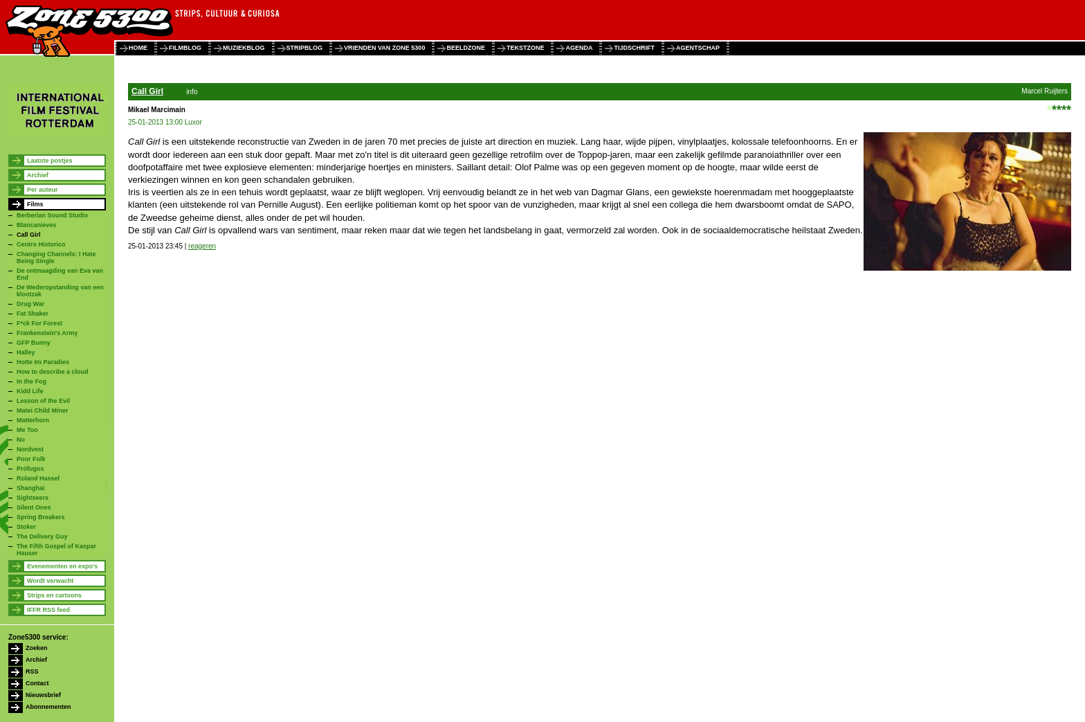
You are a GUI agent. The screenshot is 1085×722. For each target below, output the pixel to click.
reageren (202, 246)
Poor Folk (31, 458)
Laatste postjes (50, 160)
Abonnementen (48, 706)
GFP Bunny (34, 342)
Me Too (27, 429)
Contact (37, 683)
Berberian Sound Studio (52, 215)
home (138, 47)
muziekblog (244, 47)
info (191, 92)
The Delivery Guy (42, 536)
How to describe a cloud (53, 371)
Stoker (26, 526)
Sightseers (32, 497)
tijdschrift (634, 47)
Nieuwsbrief (43, 695)
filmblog (185, 47)
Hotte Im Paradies (43, 362)
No (21, 439)
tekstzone (526, 47)
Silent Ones (34, 507)
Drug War (30, 303)
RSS (32, 671)
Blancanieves (37, 225)
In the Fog (31, 381)
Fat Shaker (32, 313)
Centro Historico (41, 244)
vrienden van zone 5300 (384, 47)
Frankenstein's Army (47, 333)
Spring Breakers (41, 517)
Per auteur (42, 189)
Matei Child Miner (43, 410)
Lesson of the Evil (43, 400)
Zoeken (37, 647)
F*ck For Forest (39, 323)
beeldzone (465, 47)
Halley (26, 352)
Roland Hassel (38, 478)
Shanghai (31, 488)
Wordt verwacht (50, 580)
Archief (37, 175)
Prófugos (30, 468)
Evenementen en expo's (62, 566)
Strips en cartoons (54, 595)
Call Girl (29, 234)
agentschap (698, 47)
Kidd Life (30, 391)
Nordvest (30, 449)
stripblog (304, 47)
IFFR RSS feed (48, 609)
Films (35, 204)
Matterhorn (33, 420)
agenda (578, 47)
